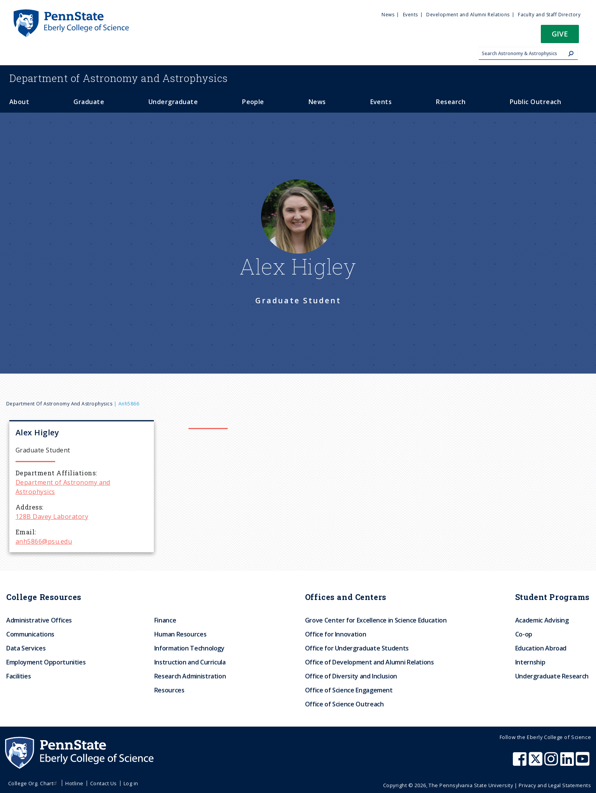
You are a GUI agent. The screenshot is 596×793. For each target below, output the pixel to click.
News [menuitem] (388, 14)
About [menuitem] (19, 101)
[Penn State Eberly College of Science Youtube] (583, 762)
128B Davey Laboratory (52, 516)
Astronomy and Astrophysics (118, 78)
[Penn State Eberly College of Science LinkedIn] (568, 762)
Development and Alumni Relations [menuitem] (467, 14)
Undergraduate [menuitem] (173, 101)
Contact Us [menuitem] (103, 783)
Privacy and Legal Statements (555, 785)
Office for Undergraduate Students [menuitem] (357, 648)
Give (560, 33)
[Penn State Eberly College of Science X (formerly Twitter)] (536, 762)
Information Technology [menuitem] (189, 648)
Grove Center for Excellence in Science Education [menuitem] (376, 620)
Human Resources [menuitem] (180, 634)
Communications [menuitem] (30, 634)
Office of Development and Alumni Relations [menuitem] (369, 662)
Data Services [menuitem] (25, 648)
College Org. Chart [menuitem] (33, 783)
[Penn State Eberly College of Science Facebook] (520, 762)
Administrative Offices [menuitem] (39, 620)
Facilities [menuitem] (18, 676)
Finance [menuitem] (165, 620)
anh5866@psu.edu (44, 541)
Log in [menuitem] (131, 783)
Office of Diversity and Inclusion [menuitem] (351, 676)
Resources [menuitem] (169, 690)
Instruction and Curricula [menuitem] (190, 662)
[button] (560, 36)
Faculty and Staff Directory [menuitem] (549, 14)
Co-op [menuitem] (523, 634)
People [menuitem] (253, 101)
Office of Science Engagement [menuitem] (349, 690)
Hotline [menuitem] (74, 783)
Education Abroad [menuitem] (540, 648)
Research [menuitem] (450, 101)
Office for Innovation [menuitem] (335, 634)
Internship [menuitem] (530, 662)
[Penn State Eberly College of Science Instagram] (552, 762)
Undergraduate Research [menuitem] (552, 676)
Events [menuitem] (410, 14)
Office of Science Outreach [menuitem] (344, 704)
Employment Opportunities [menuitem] (45, 662)
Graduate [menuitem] (88, 101)
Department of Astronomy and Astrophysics (59, 403)
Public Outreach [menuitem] (535, 101)
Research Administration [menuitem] (190, 676)
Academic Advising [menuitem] (542, 620)
